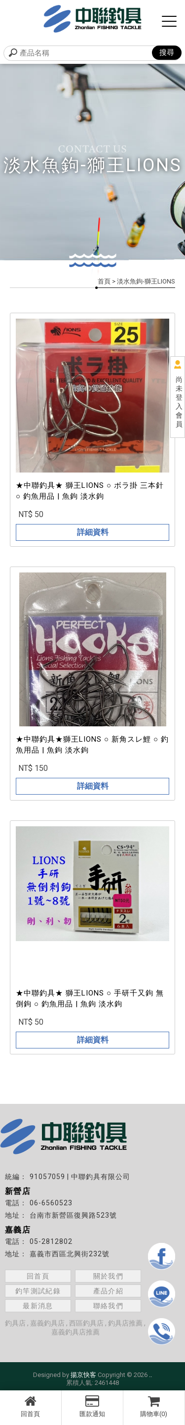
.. (150, 1374)
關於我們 (108, 1276)
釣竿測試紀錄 (38, 1291)
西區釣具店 (86, 1323)
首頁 (104, 281)
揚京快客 (83, 1374)
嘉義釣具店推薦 (75, 1332)
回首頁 (30, 1406)
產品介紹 (108, 1291)
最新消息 (38, 1306)
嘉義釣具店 (47, 1323)
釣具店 (15, 1323)
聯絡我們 (108, 1306)
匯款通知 (92, 1406)
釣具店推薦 (125, 1323)
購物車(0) (154, 1406)
